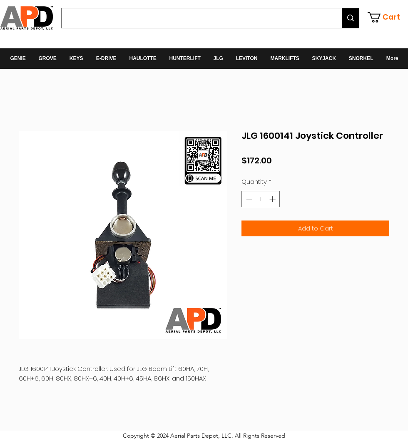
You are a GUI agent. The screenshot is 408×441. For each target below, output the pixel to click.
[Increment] (273, 199)
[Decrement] (248, 199)
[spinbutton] (261, 199)
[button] (388, 17)
